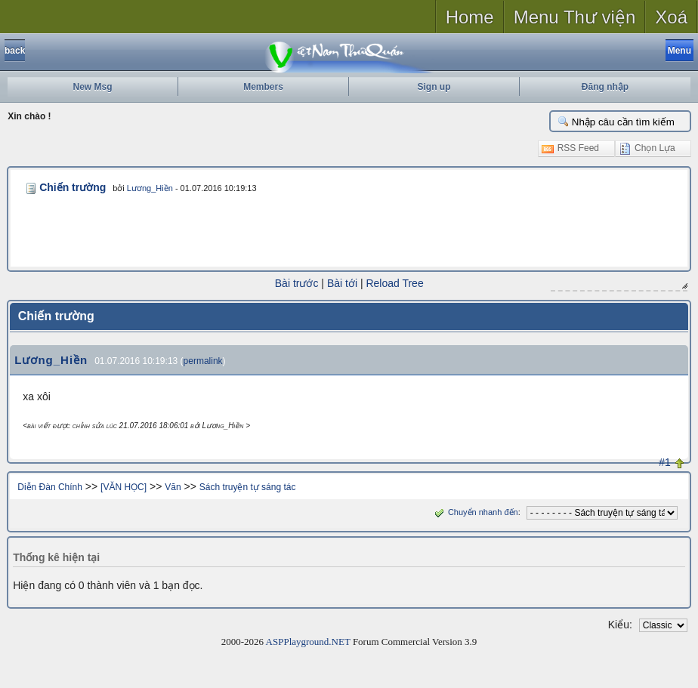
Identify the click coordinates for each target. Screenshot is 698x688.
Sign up (434, 87)
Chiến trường (70, 187)
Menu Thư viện (575, 17)
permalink (203, 360)
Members (263, 87)
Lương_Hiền (145, 188)
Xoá (671, 17)
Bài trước (297, 283)
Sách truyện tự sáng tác (247, 486)
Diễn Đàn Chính (49, 486)
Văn (173, 486)
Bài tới (342, 283)
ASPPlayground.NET (308, 640)
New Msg (92, 87)
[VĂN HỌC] (123, 486)
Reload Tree (394, 283)
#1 (665, 461)
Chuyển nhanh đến (474, 511)
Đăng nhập (605, 87)
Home (470, 17)
